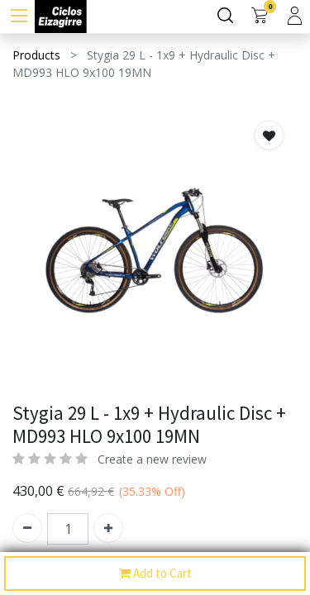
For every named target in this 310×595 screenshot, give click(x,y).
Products (36, 55)
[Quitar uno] (27, 528)
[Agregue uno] (108, 528)
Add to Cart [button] (155, 573)
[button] (269, 135)
